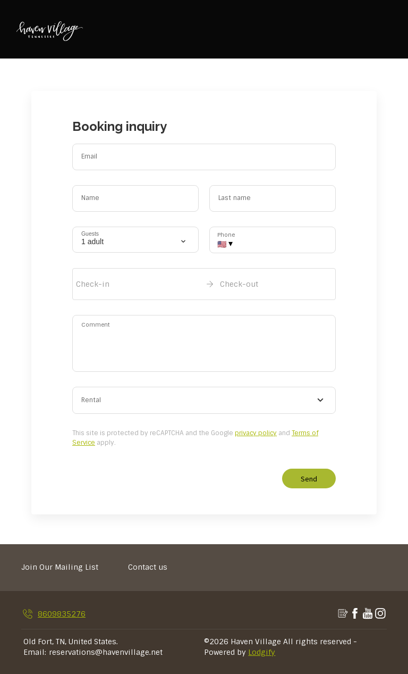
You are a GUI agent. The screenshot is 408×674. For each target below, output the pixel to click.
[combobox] (204, 400)
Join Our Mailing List (59, 567)
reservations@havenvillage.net (106, 652)
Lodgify (261, 652)
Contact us (147, 567)
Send (309, 479)
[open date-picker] (204, 284)
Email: (34, 652)
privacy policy (256, 433)
